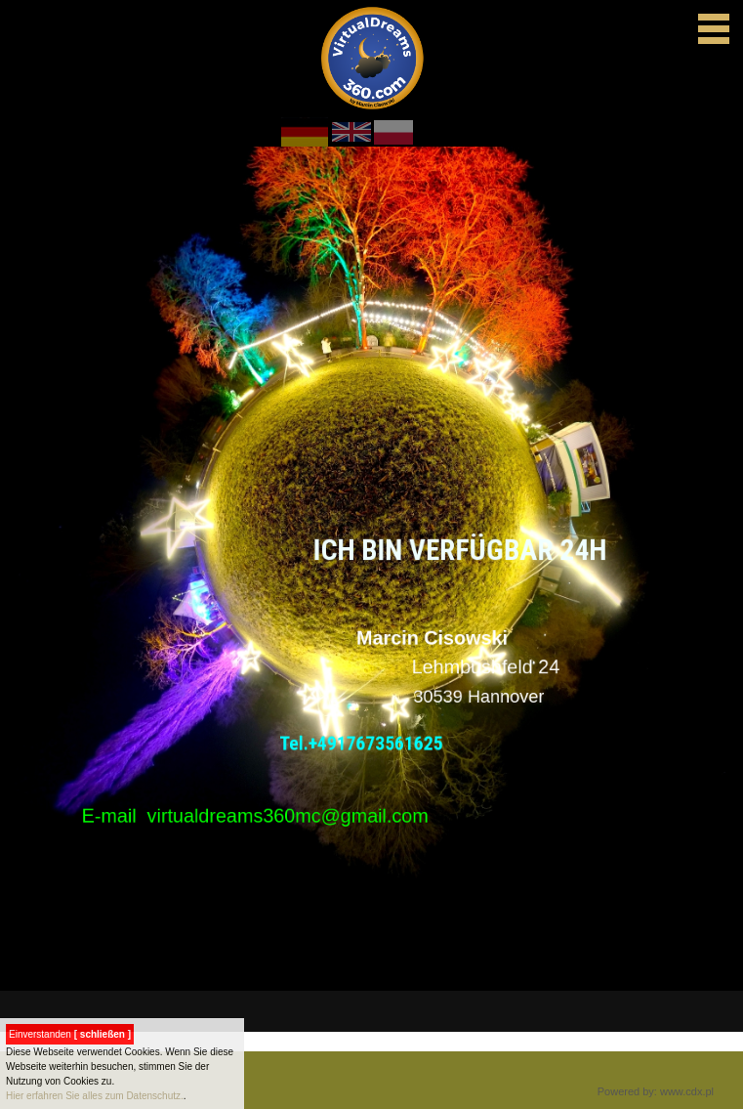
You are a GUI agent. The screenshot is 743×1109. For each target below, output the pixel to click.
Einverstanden (70, 1034)
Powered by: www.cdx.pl (656, 1091)
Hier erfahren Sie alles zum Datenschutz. (95, 1095)
